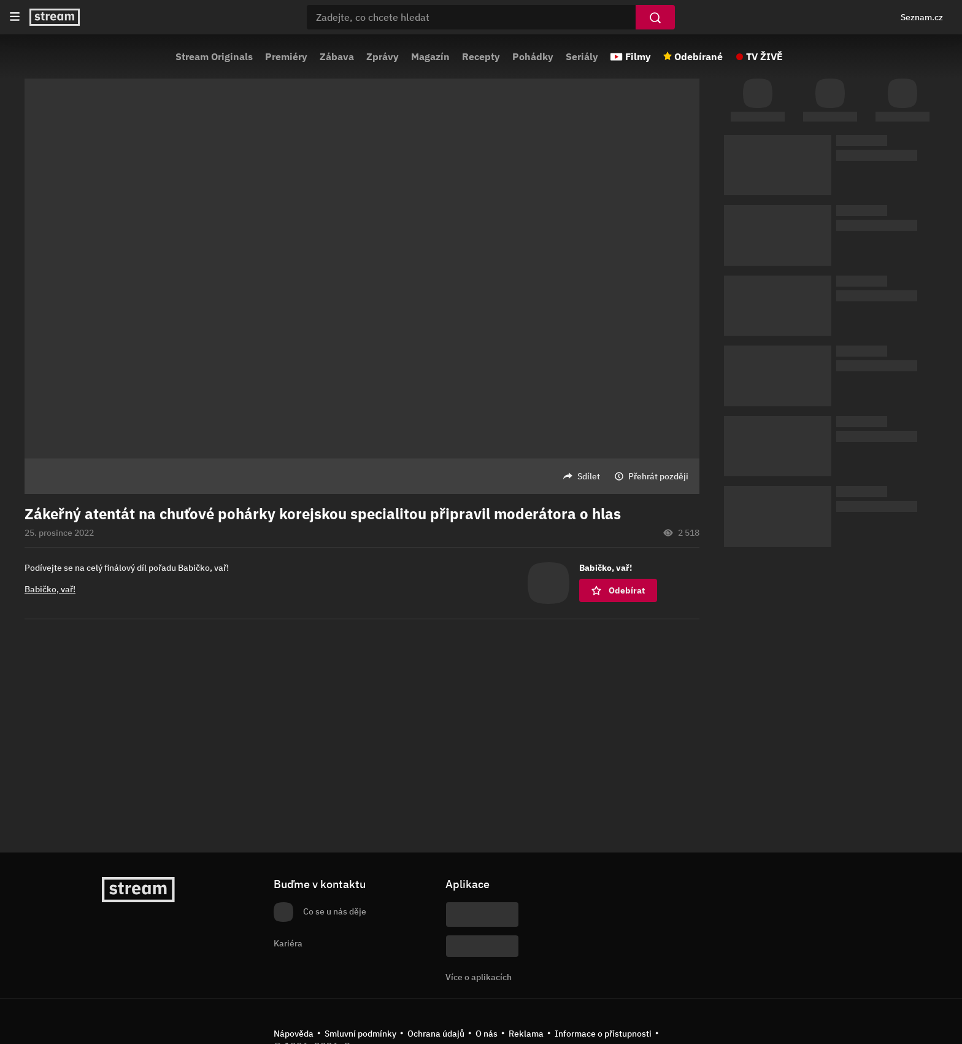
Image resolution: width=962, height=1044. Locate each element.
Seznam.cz (922, 17)
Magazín (430, 56)
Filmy (638, 56)
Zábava (337, 56)
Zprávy (382, 56)
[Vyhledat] (655, 17)
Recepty (481, 56)
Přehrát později (658, 476)
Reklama (526, 1033)
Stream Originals (214, 56)
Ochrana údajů (435, 1033)
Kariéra (288, 943)
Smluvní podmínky (360, 1033)
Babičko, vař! (50, 589)
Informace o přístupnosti (603, 1033)
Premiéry (286, 56)
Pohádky (532, 56)
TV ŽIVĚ (764, 56)
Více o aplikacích (478, 977)
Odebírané (698, 56)
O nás (486, 1033)
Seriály (582, 56)
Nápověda (294, 1033)
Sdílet (588, 476)
